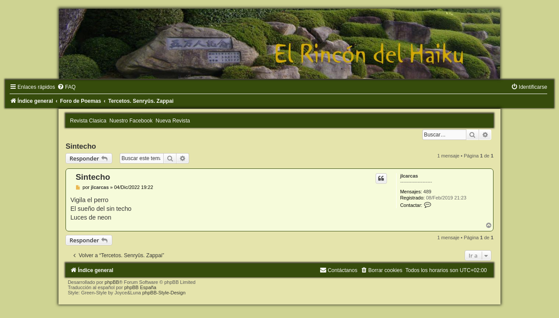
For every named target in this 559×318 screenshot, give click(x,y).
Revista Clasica (88, 121)
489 (427, 191)
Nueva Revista (172, 121)
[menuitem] (66, 87)
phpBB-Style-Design (164, 292)
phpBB (112, 282)
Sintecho (81, 146)
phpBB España (140, 287)
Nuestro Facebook (131, 121)
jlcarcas (409, 175)
